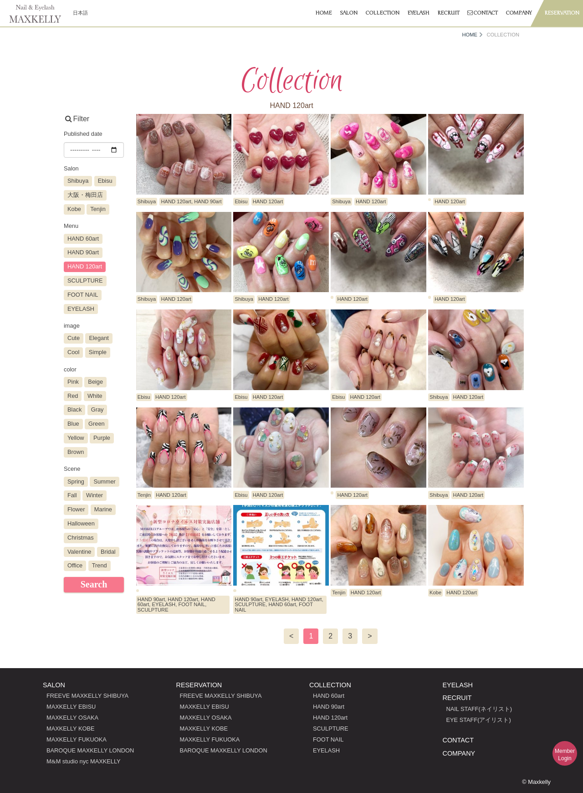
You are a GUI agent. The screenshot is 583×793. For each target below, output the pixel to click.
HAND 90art (328, 706)
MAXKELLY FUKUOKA (76, 739)
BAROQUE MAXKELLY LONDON (90, 750)
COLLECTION (330, 685)
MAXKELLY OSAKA (72, 717)
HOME (469, 34)
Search (94, 584)
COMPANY (459, 753)
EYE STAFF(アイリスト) (478, 719)
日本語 (80, 12)
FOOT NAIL (328, 739)
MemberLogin (565, 755)
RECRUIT (457, 697)
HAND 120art (330, 717)
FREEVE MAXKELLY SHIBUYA (87, 695)
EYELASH (326, 750)
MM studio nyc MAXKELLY (83, 761)
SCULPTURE (330, 728)
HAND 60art (328, 695)
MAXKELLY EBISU (71, 706)
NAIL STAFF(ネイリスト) (479, 708)
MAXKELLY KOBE (70, 728)
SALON (54, 685)
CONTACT (458, 740)
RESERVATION (199, 685)
